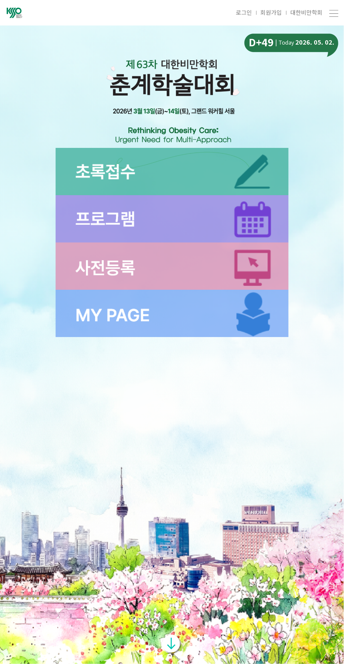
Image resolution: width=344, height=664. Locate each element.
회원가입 (271, 12)
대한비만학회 (306, 12)
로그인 (244, 12)
